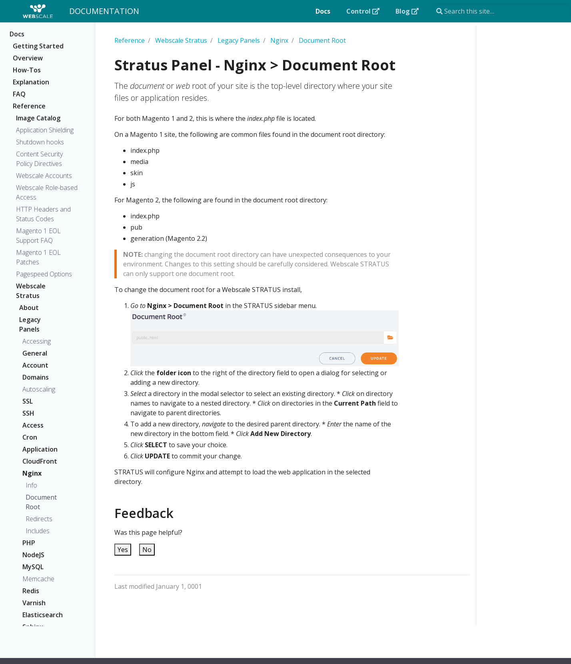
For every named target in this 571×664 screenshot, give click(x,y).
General (34, 353)
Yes (123, 549)
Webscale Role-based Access (47, 192)
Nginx (32, 473)
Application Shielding (45, 130)
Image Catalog (38, 118)
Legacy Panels (30, 324)
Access (33, 425)
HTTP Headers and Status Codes (43, 214)
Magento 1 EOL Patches (38, 257)
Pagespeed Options (44, 274)
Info (31, 485)
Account (35, 365)
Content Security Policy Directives (39, 159)
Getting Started (38, 46)
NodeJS (33, 554)
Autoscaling (38, 389)
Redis (30, 590)
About (29, 307)
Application (40, 449)
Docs (17, 34)
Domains (35, 377)
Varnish (34, 602)
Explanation (31, 82)
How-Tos (27, 70)
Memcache (38, 578)
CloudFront (39, 461)
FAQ (19, 94)
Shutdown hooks (40, 142)
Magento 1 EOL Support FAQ (38, 235)
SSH (28, 413)
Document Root (41, 502)
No (147, 549)
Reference (29, 106)
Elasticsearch (40, 614)
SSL (27, 401)
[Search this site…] (501, 11)
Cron (29, 437)
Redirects (39, 518)
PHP (28, 542)
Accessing (36, 341)
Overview (28, 58)
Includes (38, 530)
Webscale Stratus (31, 291)
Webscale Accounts (44, 175)
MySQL (33, 566)
